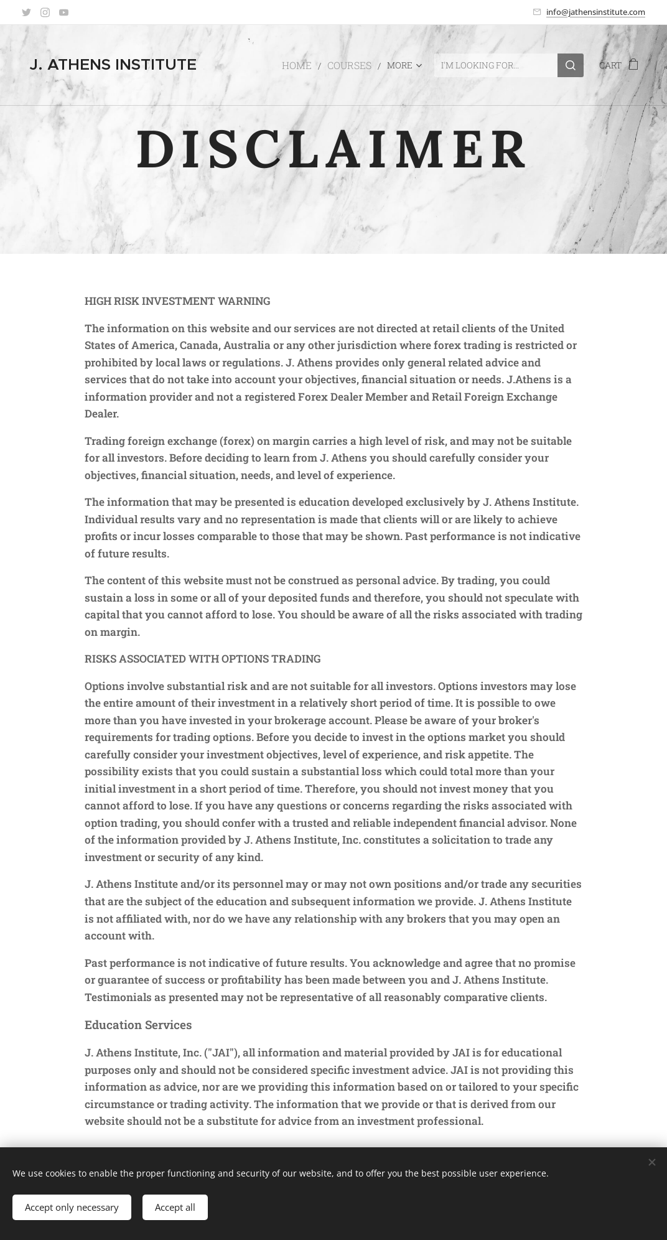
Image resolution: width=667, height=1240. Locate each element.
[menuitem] (306, 65)
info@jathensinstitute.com (595, 11)
